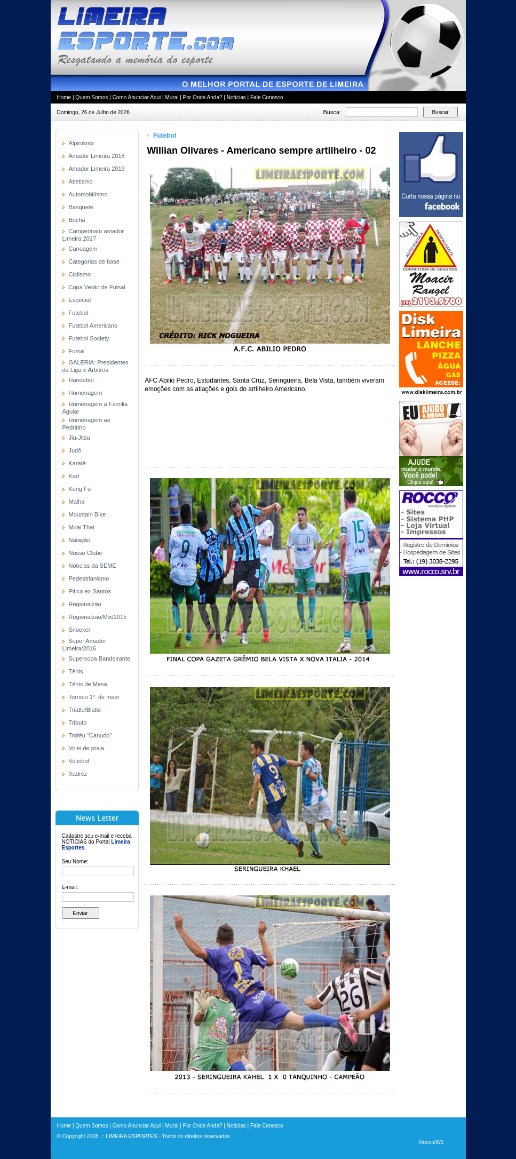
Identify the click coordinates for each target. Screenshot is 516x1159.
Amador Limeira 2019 (97, 168)
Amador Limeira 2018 (97, 156)
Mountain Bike (87, 514)
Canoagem (83, 248)
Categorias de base (94, 261)
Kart (74, 476)
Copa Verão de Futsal (97, 287)
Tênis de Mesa (88, 684)
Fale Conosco (266, 97)
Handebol (81, 380)
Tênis (76, 671)
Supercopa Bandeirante (100, 658)
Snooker (80, 629)
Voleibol (79, 761)
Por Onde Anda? (203, 97)
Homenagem (85, 393)
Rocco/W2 (431, 1142)
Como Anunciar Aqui (137, 97)
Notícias (236, 97)
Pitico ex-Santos (90, 591)
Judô (75, 450)
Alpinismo (81, 143)
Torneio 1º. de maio (94, 697)
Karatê (77, 463)
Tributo (78, 722)
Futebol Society (89, 338)
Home (64, 97)
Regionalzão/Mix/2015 (98, 617)
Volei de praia (87, 748)
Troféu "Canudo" (90, 735)
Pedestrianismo (89, 578)
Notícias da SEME (92, 565)
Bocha (77, 220)
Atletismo (81, 181)
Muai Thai (81, 527)
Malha (77, 501)
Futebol (79, 312)
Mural (171, 97)
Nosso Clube (85, 553)
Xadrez (78, 774)
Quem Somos (91, 97)
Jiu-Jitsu (79, 437)
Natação (80, 540)
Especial (80, 300)
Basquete (81, 207)
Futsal (77, 351)
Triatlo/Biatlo (85, 709)
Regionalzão (85, 604)
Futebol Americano (93, 325)
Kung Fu (80, 489)
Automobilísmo (88, 194)
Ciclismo (80, 274)
